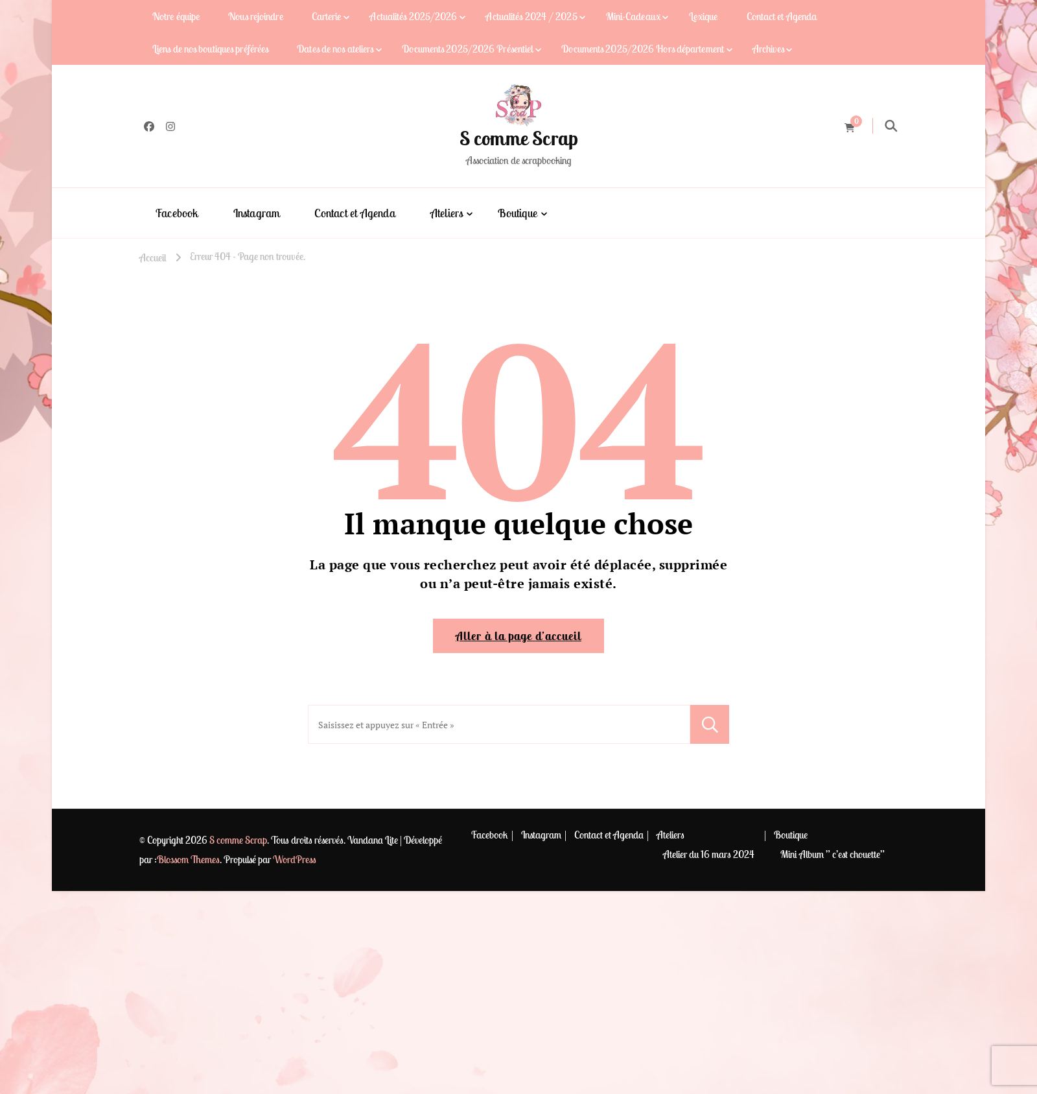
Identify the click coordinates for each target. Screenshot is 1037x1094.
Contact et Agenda (782, 16)
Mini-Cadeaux (633, 16)
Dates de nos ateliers (335, 48)
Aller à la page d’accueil (518, 635)
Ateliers (446, 213)
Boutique (517, 213)
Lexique (703, 16)
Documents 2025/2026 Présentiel (467, 48)
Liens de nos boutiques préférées (210, 48)
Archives (768, 48)
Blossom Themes (188, 859)
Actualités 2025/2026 (413, 16)
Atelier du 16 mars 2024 (708, 854)
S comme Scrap (519, 138)
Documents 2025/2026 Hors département (642, 48)
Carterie (327, 16)
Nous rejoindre (255, 16)
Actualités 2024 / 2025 (531, 16)
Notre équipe (176, 16)
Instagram (256, 213)
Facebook (177, 213)
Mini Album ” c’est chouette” (832, 854)
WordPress (294, 859)
